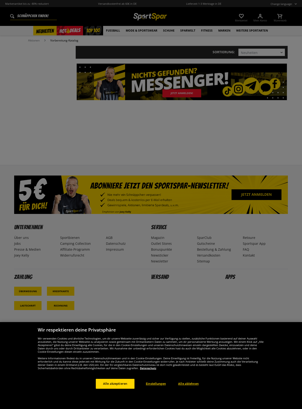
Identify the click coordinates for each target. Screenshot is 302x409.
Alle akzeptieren (115, 383)
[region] (151, 365)
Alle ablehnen (188, 383)
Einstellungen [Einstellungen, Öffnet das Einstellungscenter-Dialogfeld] (156, 383)
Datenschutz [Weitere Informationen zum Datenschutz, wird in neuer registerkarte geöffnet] (148, 368)
